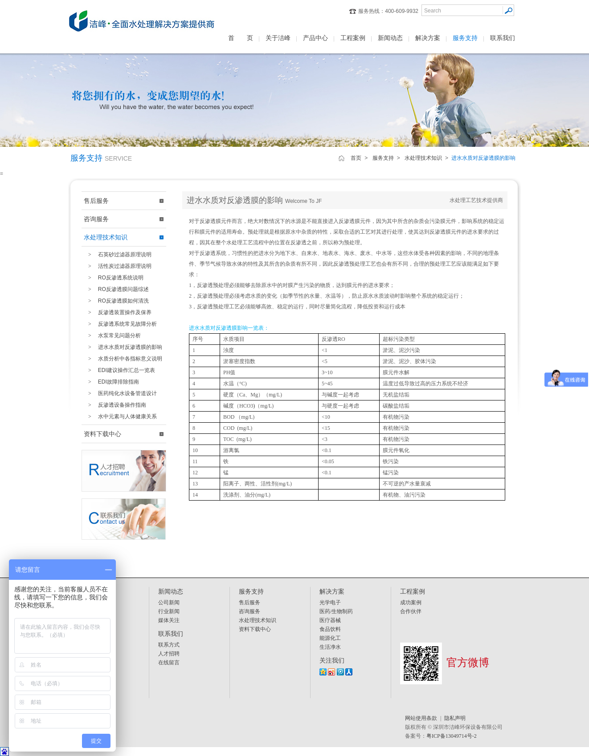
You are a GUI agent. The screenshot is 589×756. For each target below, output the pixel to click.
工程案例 (352, 37)
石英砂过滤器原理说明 (117, 254)
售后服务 (96, 200)
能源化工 (330, 638)
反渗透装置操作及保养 (117, 312)
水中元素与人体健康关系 (120, 416)
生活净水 (330, 647)
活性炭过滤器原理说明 (117, 266)
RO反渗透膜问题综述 (116, 289)
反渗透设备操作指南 (115, 405)
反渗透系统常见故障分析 (120, 324)
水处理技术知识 (423, 158)
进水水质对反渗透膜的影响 (123, 347)
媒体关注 (169, 620)
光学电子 (330, 602)
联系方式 (169, 645)
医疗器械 (330, 620)
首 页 (240, 37)
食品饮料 (330, 629)
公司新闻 (169, 602)
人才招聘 (169, 654)
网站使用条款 (421, 718)
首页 (356, 158)
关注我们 (331, 660)
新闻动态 (390, 37)
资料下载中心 (102, 433)
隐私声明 (455, 718)
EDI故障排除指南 (111, 382)
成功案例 (410, 602)
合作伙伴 (410, 611)
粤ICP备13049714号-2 (451, 736)
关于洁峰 (278, 37)
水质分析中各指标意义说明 (123, 359)
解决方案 (427, 37)
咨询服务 (96, 218)
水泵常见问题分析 (112, 335)
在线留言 (169, 662)
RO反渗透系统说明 (113, 278)
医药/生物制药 (336, 611)
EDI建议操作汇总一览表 (119, 370)
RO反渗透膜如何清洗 (116, 301)
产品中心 (315, 37)
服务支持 (465, 37)
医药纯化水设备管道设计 (120, 393)
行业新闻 (169, 611)
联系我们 (502, 37)
